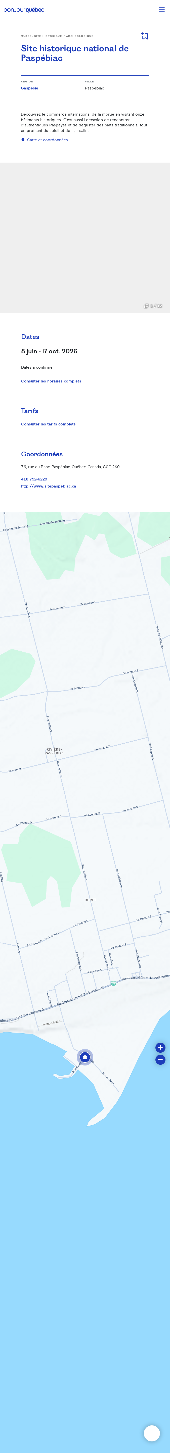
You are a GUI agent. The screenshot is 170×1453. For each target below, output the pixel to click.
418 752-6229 (34, 478)
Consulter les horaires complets (51, 380)
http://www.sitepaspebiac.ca (48, 486)
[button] (85, 1057)
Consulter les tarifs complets (48, 423)
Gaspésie (29, 87)
